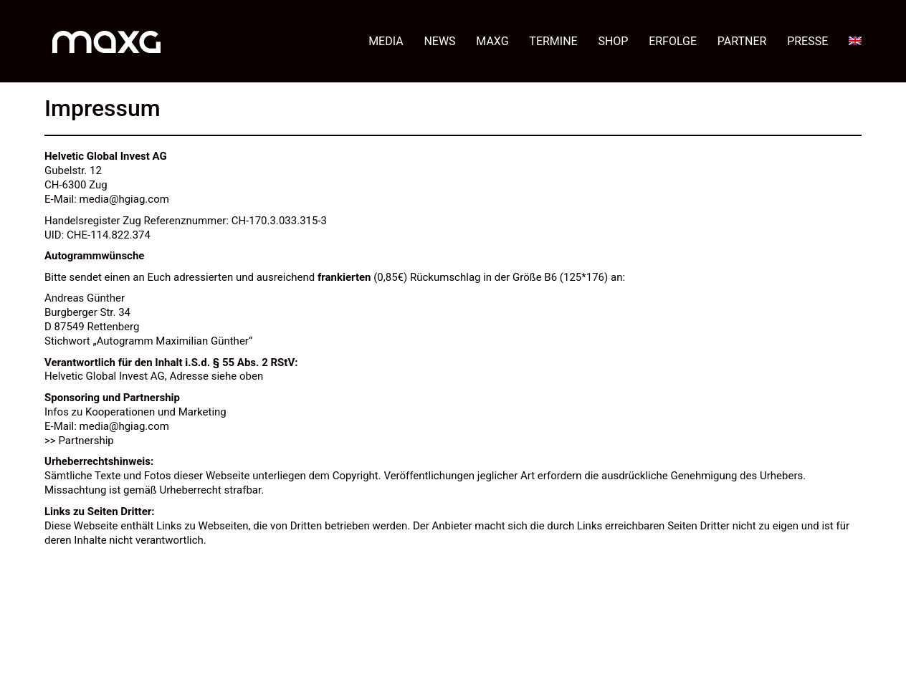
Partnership (85, 440)
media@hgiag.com (124, 199)
